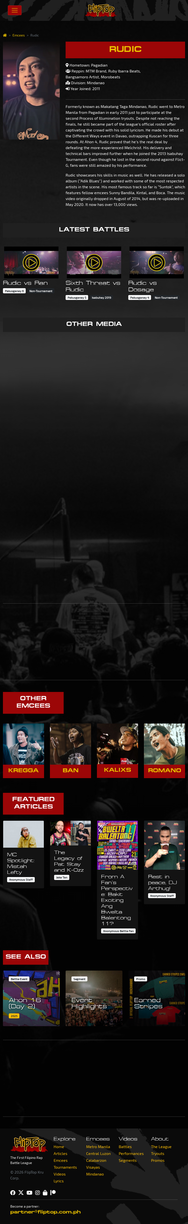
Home (59, 1146)
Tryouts (157, 1153)
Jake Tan (61, 877)
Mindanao (95, 1174)
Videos (60, 1174)
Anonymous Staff (21, 879)
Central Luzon (98, 1153)
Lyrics (59, 1180)
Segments (128, 1160)
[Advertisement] (94, 641)
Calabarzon (96, 1160)
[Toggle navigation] (15, 10)
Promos (157, 1160)
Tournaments (65, 1167)
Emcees (18, 35)
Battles (125, 1146)
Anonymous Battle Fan (118, 931)
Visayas (93, 1167)
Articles (60, 1153)
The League (161, 1146)
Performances (131, 1153)
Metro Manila (98, 1146)
